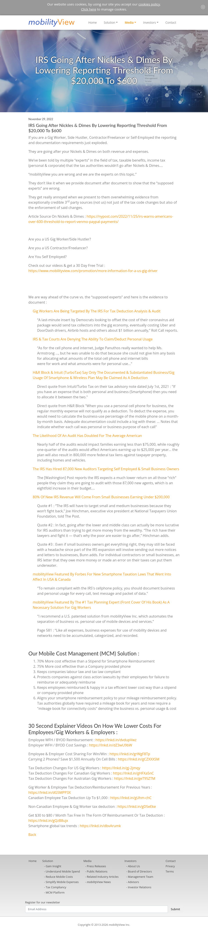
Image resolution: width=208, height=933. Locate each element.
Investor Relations (139, 887)
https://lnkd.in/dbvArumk (100, 825)
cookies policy (149, 4)
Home (92, 22)
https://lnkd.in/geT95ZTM (134, 778)
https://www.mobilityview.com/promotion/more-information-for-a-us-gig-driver (93, 270)
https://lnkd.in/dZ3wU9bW (110, 745)
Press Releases (96, 866)
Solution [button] (109, 22)
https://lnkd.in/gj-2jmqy (121, 768)
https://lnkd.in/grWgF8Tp (130, 753)
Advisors (133, 882)
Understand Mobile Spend (63, 871)
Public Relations (97, 871)
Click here (88, 9)
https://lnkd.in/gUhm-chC (130, 797)
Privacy (170, 866)
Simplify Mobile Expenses (62, 882)
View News (99, 882)
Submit (175, 909)
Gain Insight (53, 866)
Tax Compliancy (56, 887)
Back (32, 834)
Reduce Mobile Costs (59, 877)
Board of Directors (140, 871)
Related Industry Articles (103, 877)
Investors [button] (149, 22)
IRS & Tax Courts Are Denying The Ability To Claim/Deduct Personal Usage (93, 339)
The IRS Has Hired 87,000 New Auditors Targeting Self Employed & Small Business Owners (106, 468)
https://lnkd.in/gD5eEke (136, 806)
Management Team (140, 877)
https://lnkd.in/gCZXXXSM (138, 759)
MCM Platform (55, 892)
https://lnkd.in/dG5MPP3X (49, 792)
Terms (170, 871)
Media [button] (129, 22)
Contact (170, 22)
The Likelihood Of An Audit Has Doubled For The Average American (87, 435)
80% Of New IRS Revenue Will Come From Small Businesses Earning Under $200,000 (101, 497)
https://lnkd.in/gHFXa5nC (133, 773)
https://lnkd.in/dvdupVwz (116, 739)
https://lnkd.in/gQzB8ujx (48, 820)
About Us (134, 866)
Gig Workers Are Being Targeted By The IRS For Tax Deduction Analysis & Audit (97, 311)
